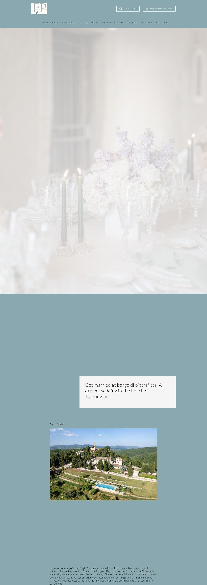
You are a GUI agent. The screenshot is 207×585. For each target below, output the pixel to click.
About (55, 22)
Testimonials (146, 22)
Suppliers (118, 22)
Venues (95, 22)
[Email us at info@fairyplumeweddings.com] (159, 9)
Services (83, 22)
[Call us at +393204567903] (128, 9)
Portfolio (106, 22)
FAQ (166, 22)
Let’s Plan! (132, 22)
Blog (158, 22)
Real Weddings (69, 22)
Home (45, 22)
